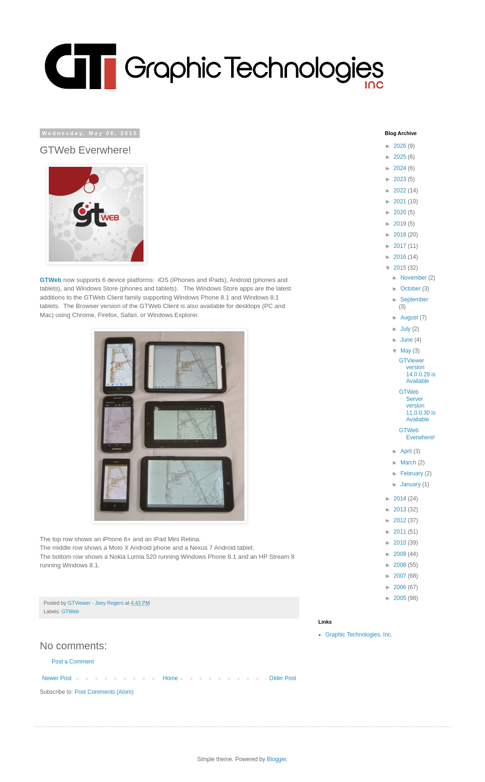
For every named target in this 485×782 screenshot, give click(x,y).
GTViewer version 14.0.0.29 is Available (417, 370)
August (410, 317)
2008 (401, 565)
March (409, 462)
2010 (401, 542)
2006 (401, 587)
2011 (401, 531)
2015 (401, 267)
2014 (401, 498)
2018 (401, 234)
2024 (401, 168)
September (414, 299)
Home (170, 678)
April (406, 451)
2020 (401, 212)
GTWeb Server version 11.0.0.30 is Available (417, 406)
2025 (401, 157)
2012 (401, 520)
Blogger (276, 759)
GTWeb (70, 611)
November (414, 277)
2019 (401, 223)
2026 (401, 146)
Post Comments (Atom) (104, 692)
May (406, 350)
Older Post (282, 678)
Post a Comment (73, 661)
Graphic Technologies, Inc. (358, 634)
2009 (401, 554)
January (411, 484)
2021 (401, 201)
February (412, 473)
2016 (401, 257)
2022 (401, 190)
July (406, 329)
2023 (401, 179)
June (407, 339)
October (411, 288)
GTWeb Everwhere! (417, 433)
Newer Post (57, 678)
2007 (401, 576)
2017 (401, 246)
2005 (401, 598)
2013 (401, 509)
